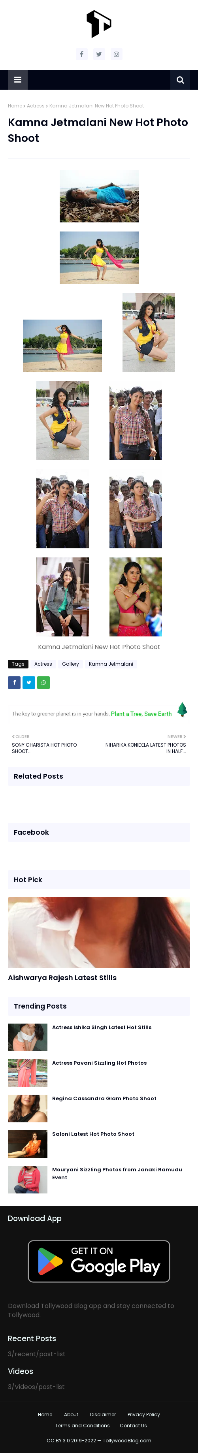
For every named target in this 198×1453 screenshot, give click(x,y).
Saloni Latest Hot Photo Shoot (93, 1134)
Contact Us (133, 1425)
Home (15, 105)
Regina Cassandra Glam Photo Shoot (104, 1098)
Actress (36, 105)
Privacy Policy (144, 1414)
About (71, 1414)
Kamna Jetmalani (111, 664)
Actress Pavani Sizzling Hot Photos (99, 1063)
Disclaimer (103, 1414)
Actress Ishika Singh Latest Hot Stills (101, 1027)
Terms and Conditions (82, 1425)
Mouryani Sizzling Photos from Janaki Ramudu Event (117, 1173)
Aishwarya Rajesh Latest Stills (62, 977)
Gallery (70, 664)
